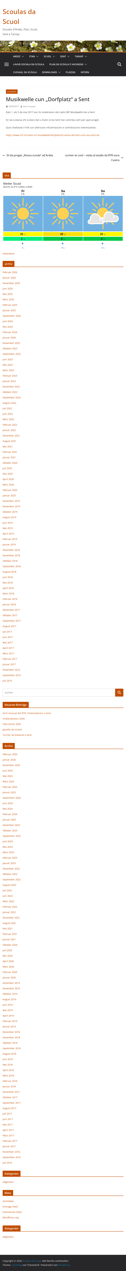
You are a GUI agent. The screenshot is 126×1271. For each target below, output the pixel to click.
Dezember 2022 (11, 386)
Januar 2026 (9, 277)
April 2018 (8, 588)
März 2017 (8, 653)
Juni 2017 (8, 637)
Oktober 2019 (10, 511)
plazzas (70, 72)
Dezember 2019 (11, 500)
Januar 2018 (9, 604)
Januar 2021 (9, 457)
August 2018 (9, 571)
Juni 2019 (8, 522)
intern (85, 72)
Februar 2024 (10, 332)
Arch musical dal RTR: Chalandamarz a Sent (27, 713)
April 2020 (8, 479)
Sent (63, 56)
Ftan (32, 56)
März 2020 (8, 484)
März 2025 (8, 299)
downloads (49, 72)
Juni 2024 (8, 321)
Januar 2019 (9, 544)
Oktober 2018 (10, 560)
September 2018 (12, 566)
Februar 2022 (10, 424)
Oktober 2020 (10, 462)
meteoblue (8, 253)
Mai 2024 (8, 326)
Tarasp (79, 56)
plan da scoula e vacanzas (66, 64)
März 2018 (8, 593)
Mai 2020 (8, 473)
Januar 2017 (9, 664)
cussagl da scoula (25, 72)
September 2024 (12, 315)
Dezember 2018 (11, 550)
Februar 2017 (10, 658)
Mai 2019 (8, 528)
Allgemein (11, 91)
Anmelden (8, 1201)
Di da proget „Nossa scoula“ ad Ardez (28, 155)
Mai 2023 (8, 364)
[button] (22, 56)
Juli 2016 (7, 680)
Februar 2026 (10, 272)
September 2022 (12, 397)
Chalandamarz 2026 (14, 718)
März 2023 (8, 370)
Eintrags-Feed (10, 1206)
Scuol (47, 56)
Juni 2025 (8, 288)
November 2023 (11, 343)
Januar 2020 (9, 495)
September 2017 (12, 620)
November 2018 (11, 555)
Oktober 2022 (10, 392)
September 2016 (12, 675)
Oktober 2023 (10, 348)
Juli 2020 (7, 468)
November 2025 (11, 283)
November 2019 (11, 506)
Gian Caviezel (29, 106)
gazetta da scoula (12, 729)
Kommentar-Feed (12, 1212)
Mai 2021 (8, 446)
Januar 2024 (9, 337)
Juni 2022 (8, 413)
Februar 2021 (10, 451)
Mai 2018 (8, 582)
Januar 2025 (9, 310)
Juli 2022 (7, 408)
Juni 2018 (8, 577)
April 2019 (8, 533)
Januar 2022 (9, 430)
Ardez (16, 56)
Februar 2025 (10, 304)
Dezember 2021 (11, 435)
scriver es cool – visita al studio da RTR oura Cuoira (94, 157)
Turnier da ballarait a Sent (17, 734)
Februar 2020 (10, 490)
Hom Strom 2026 (12, 724)
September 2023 (12, 353)
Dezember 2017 (11, 609)
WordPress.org (11, 1217)
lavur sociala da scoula (28, 64)
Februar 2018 (10, 599)
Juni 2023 (8, 359)
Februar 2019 (10, 539)
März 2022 (8, 419)
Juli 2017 (7, 631)
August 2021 (9, 441)
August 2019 (9, 517)
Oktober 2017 (10, 615)
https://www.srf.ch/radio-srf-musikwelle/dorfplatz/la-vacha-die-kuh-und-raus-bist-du (52, 135)
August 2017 (9, 626)
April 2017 (8, 648)
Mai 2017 (8, 642)
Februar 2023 (10, 375)
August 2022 (9, 402)
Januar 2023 (9, 381)
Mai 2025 (8, 294)
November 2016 (11, 669)
